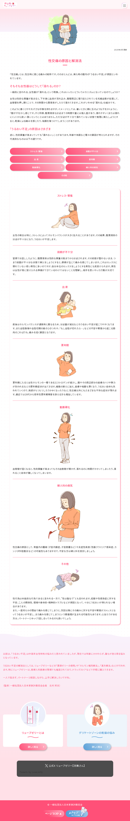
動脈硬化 (36, 167)
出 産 (36, 159)
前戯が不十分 (92, 151)
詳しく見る (33, 746)
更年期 (92, 159)
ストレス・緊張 (36, 151)
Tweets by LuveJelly (31, 772)
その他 (64, 175)
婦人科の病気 (92, 167)
